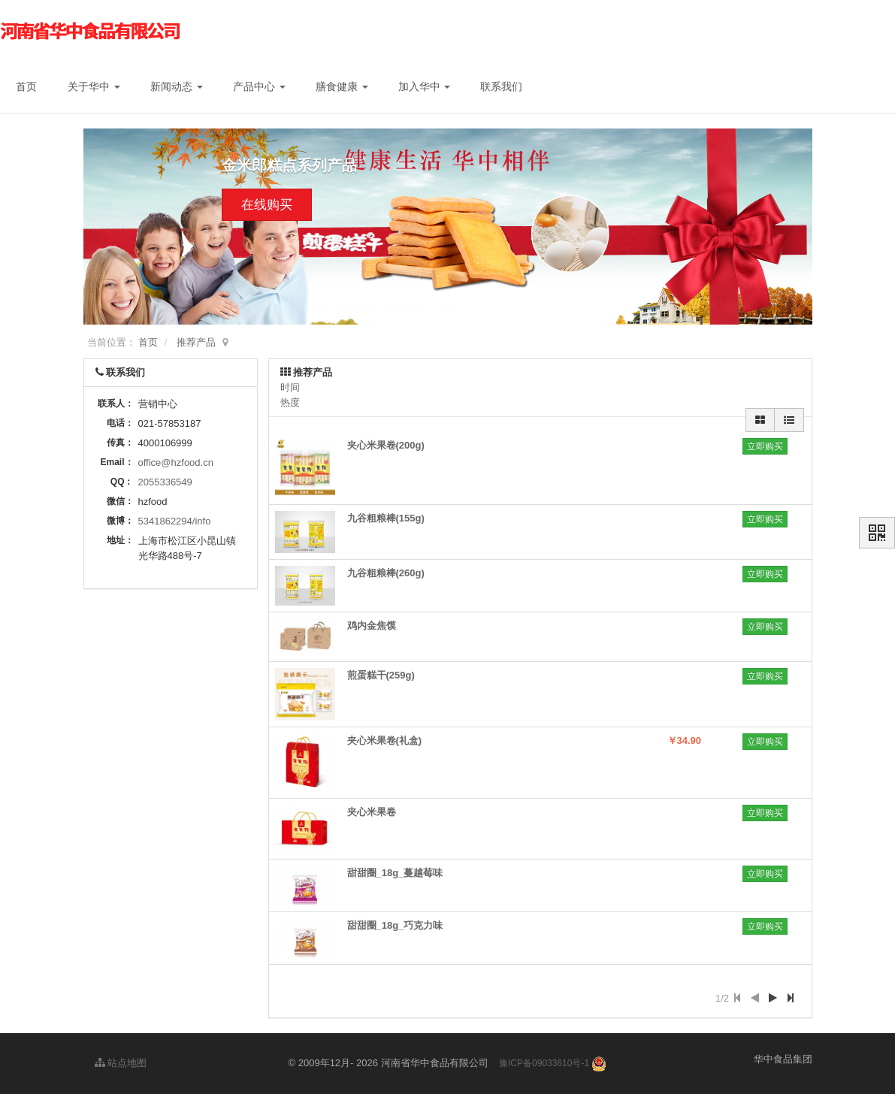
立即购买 (765, 446)
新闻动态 (176, 86)
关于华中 (94, 86)
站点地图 (121, 1062)
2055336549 (165, 482)
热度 (290, 402)
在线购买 (266, 205)
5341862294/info (174, 521)
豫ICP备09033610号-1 (544, 1063)
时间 (290, 387)
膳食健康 (342, 86)
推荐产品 (196, 342)
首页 (26, 86)
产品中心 (259, 86)
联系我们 (501, 86)
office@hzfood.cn (175, 462)
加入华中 (424, 86)
